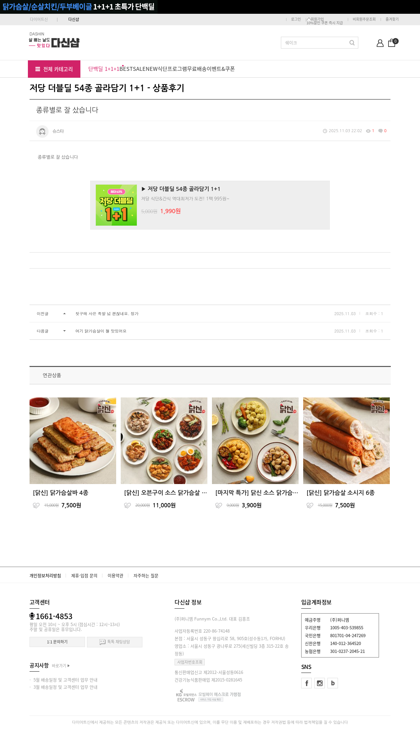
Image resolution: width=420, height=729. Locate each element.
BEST (126, 68)
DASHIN (37, 33)
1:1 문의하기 (57, 642)
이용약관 (115, 575)
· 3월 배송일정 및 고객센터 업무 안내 (63, 687)
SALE (139, 68)
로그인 (296, 19)
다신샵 (73, 19)
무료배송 (197, 68)
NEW (152, 68)
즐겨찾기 (392, 19)
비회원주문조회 (364, 19)
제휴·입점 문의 (84, 575)
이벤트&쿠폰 (221, 68)
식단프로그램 (172, 68)
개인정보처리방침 (45, 575)
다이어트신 (39, 19)
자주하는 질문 (146, 575)
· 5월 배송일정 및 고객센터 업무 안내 (63, 680)
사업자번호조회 (189, 662)
